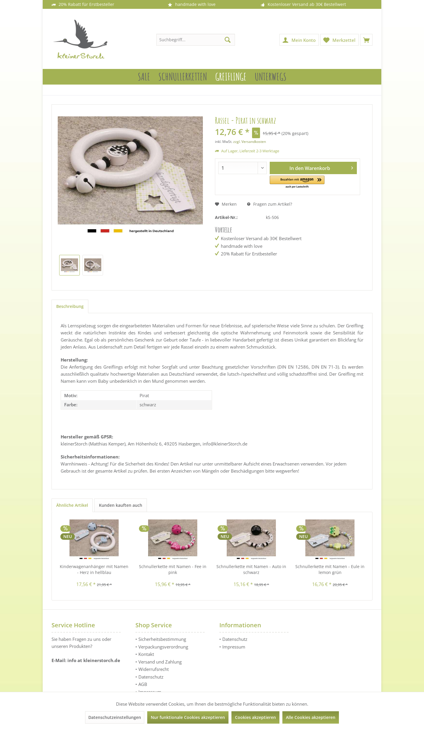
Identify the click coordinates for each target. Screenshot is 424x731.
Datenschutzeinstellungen (114, 717)
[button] (297, 182)
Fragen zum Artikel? (269, 204)
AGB (142, 684)
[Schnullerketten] (182, 77)
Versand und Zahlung (160, 662)
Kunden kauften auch (120, 505)
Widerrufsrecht (153, 669)
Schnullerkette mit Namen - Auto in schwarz (251, 569)
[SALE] (144, 77)
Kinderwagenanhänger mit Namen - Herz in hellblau (94, 569)
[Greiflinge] (231, 77)
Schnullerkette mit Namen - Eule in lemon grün (330, 569)
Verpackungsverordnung (163, 647)
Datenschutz (150, 677)
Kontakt (146, 654)
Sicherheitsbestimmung (162, 639)
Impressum (233, 647)
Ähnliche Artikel (72, 505)
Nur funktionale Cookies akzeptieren (188, 717)
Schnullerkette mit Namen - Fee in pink (172, 569)
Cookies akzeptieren (255, 717)
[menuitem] (366, 40)
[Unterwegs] (271, 77)
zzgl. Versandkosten (249, 141)
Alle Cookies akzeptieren (310, 717)
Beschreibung (70, 306)
